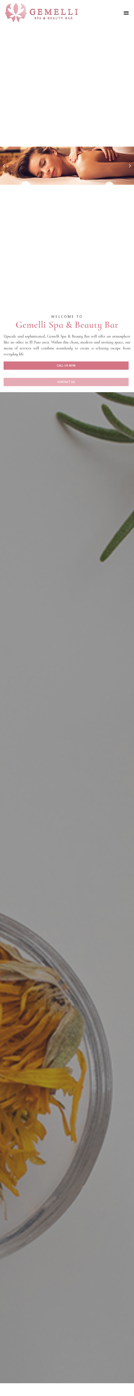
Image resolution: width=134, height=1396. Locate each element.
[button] (126, 13)
